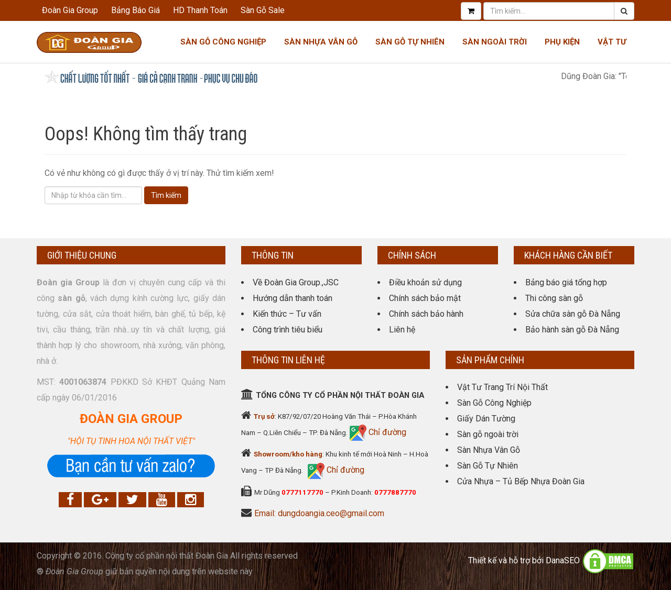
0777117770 (302, 492)
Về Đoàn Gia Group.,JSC (296, 282)
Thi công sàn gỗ (554, 298)
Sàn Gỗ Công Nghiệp (223, 42)
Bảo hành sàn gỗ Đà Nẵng (572, 330)
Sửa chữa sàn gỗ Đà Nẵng (572, 314)
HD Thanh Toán (200, 10)
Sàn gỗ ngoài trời (487, 434)
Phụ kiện (562, 42)
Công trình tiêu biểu (287, 330)
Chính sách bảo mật (425, 298)
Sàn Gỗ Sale (263, 10)
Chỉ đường (386, 432)
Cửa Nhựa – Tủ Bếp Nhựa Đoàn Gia (521, 481)
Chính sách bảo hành (426, 314)
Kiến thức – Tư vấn (287, 314)
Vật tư (612, 42)
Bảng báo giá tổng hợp (566, 282)
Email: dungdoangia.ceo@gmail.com (319, 513)
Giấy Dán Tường (486, 419)
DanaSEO (563, 560)
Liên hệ (402, 330)
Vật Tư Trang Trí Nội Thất (502, 387)
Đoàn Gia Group (70, 10)
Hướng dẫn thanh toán (292, 298)
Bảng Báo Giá (135, 10)
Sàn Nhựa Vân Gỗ (488, 450)
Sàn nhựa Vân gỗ (321, 42)
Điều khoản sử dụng (425, 282)
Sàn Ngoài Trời (494, 42)
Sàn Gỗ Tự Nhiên (410, 42)
